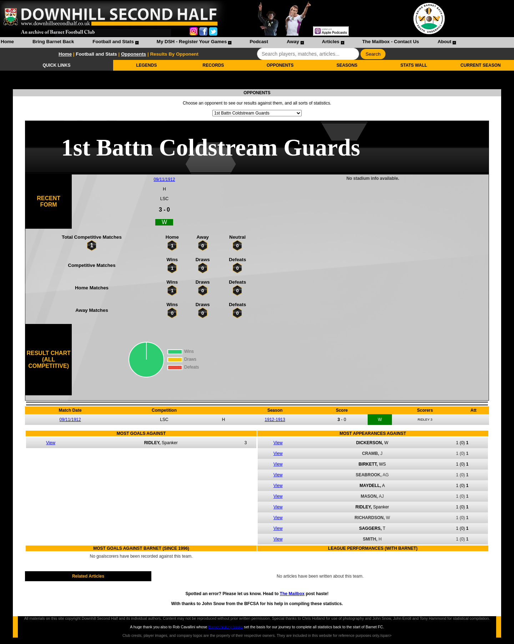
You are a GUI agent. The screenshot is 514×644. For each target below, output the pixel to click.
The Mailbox (292, 593)
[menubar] (228, 42)
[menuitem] (7, 42)
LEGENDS (146, 65)
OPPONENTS (280, 65)
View (50, 442)
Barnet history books (225, 627)
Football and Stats (113, 41)
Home (7, 41)
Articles (330, 41)
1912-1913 (275, 419)
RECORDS (213, 65)
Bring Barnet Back (53, 41)
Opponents (133, 54)
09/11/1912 (164, 179)
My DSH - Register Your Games (192, 41)
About (445, 41)
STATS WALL (413, 65)
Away (293, 41)
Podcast (259, 41)
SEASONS (347, 65)
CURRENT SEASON (480, 65)
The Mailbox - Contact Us (390, 41)
